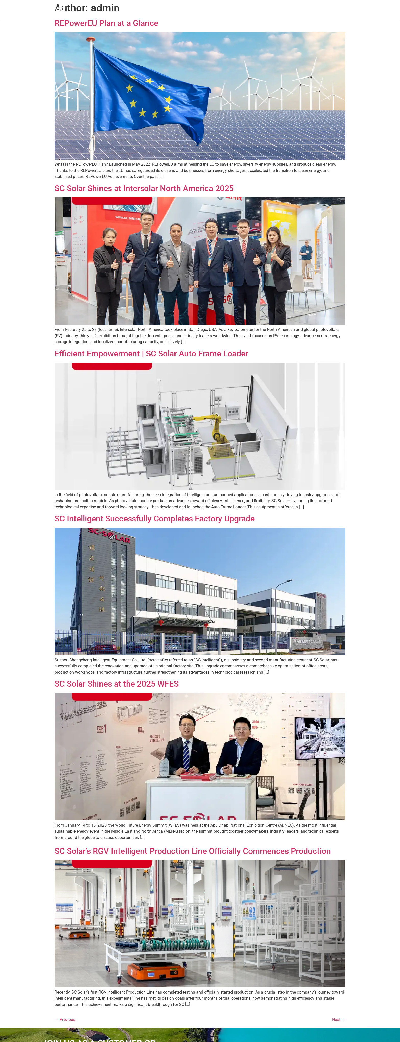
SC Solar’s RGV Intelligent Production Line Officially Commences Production (193, 851)
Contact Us (268, 10)
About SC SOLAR (155, 10)
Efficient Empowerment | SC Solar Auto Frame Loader (151, 353)
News (227, 10)
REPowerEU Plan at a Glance (106, 23)
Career (245, 10)
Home (126, 10)
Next (338, 1019)
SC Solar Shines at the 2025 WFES (117, 684)
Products (185, 10)
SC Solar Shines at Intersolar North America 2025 (144, 188)
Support (208, 10)
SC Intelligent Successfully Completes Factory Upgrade (155, 518)
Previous (65, 1019)
